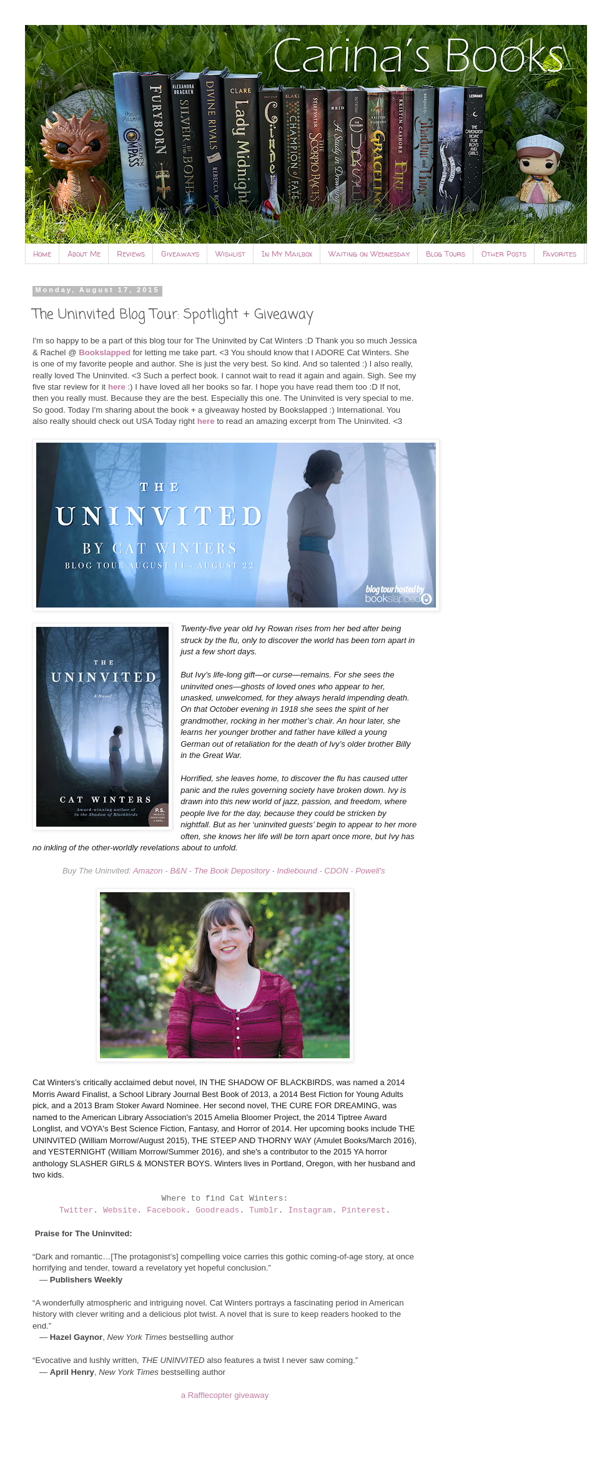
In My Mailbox (287, 253)
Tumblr (264, 1210)
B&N (178, 870)
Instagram (310, 1210)
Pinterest (363, 1210)
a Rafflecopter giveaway (225, 1395)
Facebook (166, 1210)
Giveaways (180, 253)
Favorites (559, 253)
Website (120, 1210)
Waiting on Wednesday (369, 253)
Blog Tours (445, 253)
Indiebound (297, 870)
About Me (84, 253)
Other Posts (503, 253)
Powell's (370, 870)
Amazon (148, 870)
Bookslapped (105, 352)
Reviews (131, 253)
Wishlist (230, 253)
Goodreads (217, 1210)
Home (42, 253)
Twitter (76, 1210)
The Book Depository (231, 870)
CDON (336, 870)
